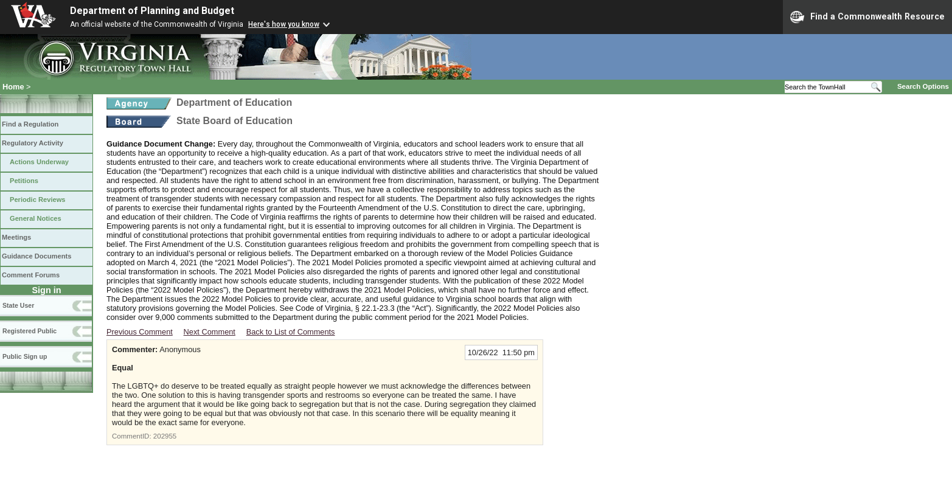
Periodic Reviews (38, 199)
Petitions (24, 180)
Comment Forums (31, 275)
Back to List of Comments (290, 331)
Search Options (923, 86)
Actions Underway (39, 161)
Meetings (16, 237)
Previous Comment (139, 331)
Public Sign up (24, 356)
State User (18, 305)
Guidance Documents (36, 256)
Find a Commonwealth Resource (867, 17)
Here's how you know (283, 24)
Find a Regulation (30, 124)
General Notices (35, 218)
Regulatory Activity (32, 143)
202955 (164, 436)
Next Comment (209, 331)
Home (13, 86)
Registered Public (29, 331)
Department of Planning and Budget (152, 10)
